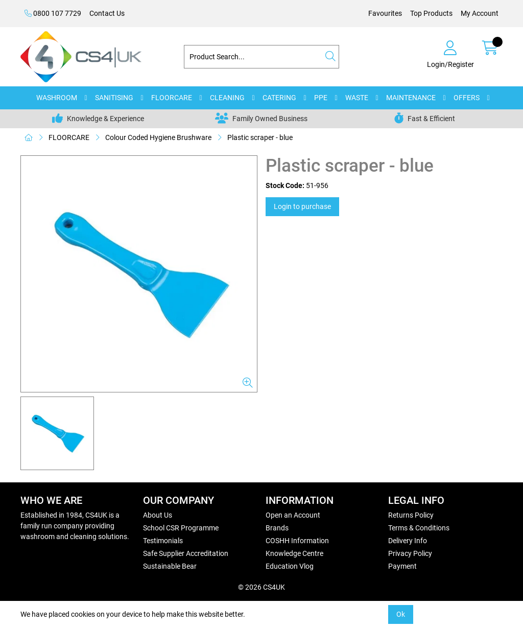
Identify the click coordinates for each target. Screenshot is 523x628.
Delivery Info (407, 541)
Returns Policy (411, 515)
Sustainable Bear (170, 566)
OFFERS (467, 98)
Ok (400, 614)
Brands (277, 528)
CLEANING (227, 98)
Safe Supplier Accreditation (185, 553)
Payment (402, 566)
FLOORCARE (171, 98)
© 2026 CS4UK (261, 587)
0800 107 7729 (53, 13)
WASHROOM (56, 98)
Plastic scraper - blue (260, 137)
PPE (320, 98)
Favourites (385, 13)
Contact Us (107, 13)
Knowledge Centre (294, 553)
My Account (479, 13)
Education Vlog (290, 566)
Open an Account (293, 515)
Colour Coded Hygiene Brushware (158, 137)
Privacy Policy (410, 553)
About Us (157, 515)
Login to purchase (302, 206)
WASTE (356, 98)
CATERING (279, 98)
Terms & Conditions (418, 528)
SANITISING (114, 98)
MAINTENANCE (411, 98)
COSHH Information (297, 541)
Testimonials (163, 541)
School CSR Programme (181, 528)
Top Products (431, 13)
